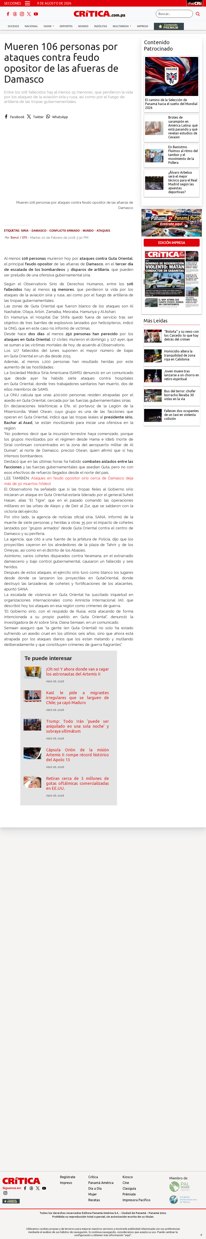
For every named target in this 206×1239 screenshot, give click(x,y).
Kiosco (128, 1177)
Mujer (92, 1194)
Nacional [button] (31, 26)
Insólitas (100, 26)
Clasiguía (129, 1188)
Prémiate (129, 1194)
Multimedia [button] (121, 26)
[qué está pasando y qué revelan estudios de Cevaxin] (154, 128)
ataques (103, 230)
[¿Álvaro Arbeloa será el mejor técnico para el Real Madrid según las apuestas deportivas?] (154, 183)
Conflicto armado (64, 230)
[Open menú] (27, 3)
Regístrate (67, 1177)
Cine (126, 1183)
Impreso (142, 26)
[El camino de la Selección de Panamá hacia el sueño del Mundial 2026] (171, 76)
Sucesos (13, 26)
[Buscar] (174, 14)
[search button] (198, 14)
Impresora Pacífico (136, 1200)
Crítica (93, 1177)
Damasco (39, 230)
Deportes (66, 26)
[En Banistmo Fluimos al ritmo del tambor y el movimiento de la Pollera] (154, 155)
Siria (24, 230)
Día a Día (95, 1188)
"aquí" (127, 1235)
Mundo (83, 26)
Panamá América (101, 1183)
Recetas (94, 1200)
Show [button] (48, 26)
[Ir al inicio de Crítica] (101, 13)
